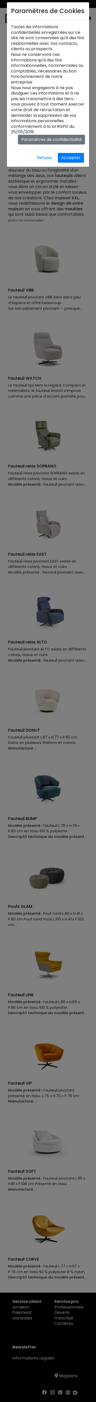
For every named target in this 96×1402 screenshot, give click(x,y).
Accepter (71, 158)
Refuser (44, 158)
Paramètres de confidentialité (51, 139)
